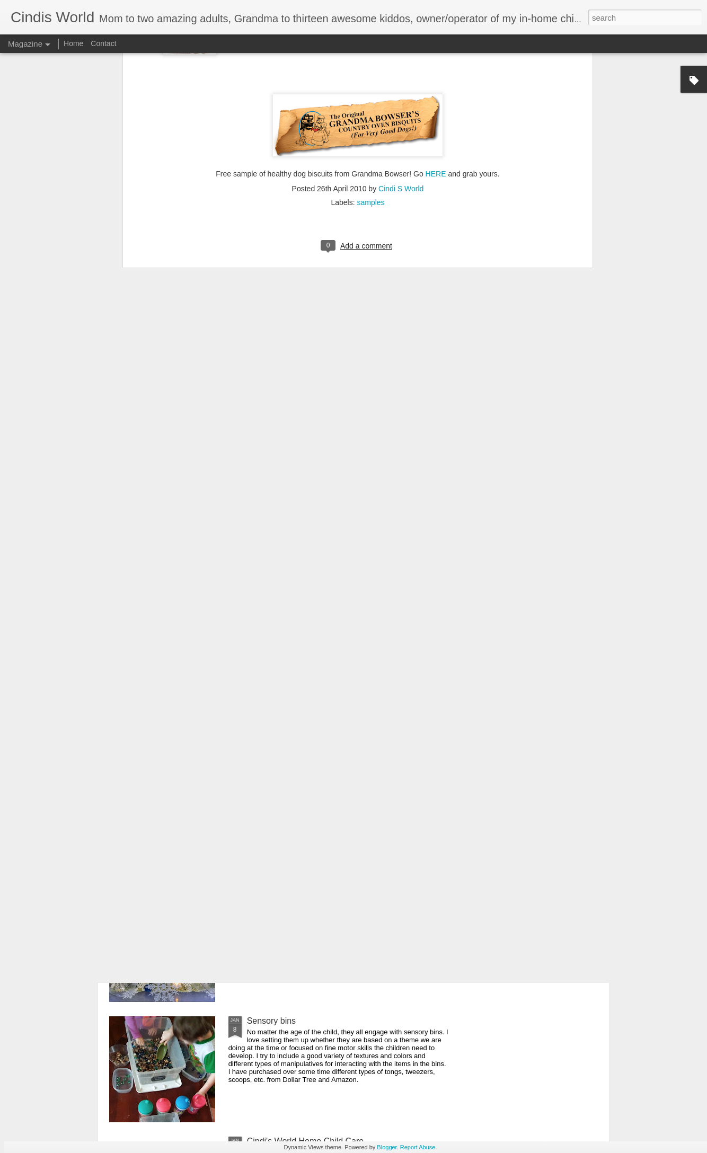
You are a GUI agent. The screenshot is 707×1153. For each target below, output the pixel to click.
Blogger (386, 1147)
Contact (103, 43)
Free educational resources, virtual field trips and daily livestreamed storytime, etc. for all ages (348, 785)
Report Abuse (418, 1147)
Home (73, 43)
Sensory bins (271, 1020)
